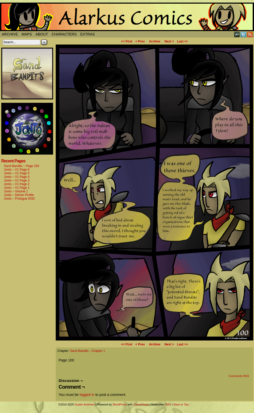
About (42, 34)
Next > (169, 41)
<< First (126, 41)
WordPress (120, 404)
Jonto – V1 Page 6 (17, 169)
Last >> (182, 41)
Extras (87, 34)
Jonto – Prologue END (19, 198)
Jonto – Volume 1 (16, 191)
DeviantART (237, 34)
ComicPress (141, 404)
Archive (10, 34)
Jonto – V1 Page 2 (17, 184)
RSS (250, 34)
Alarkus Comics (127, 17)
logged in (87, 395)
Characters (64, 34)
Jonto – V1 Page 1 (17, 188)
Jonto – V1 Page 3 (17, 180)
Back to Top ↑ (182, 404)
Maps (27, 34)
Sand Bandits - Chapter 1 (87, 351)
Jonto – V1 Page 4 (17, 177)
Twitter (243, 34)
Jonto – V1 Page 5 (17, 173)
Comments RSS (239, 376)
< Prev (140, 41)
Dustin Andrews (84, 404)
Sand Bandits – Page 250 (21, 166)
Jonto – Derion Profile (19, 195)
